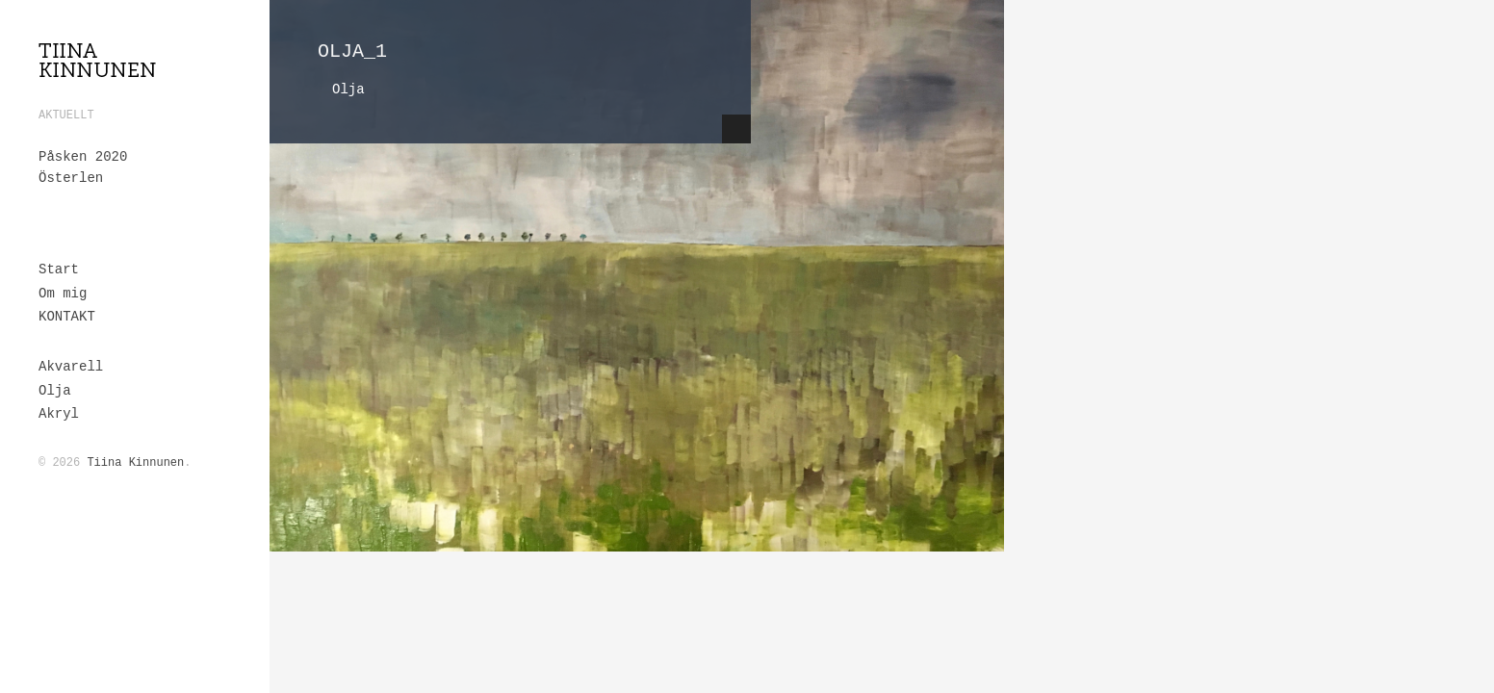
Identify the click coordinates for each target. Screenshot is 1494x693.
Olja (55, 390)
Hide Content (736, 129)
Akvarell (71, 366)
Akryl (59, 414)
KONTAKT (67, 316)
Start (59, 269)
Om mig (63, 293)
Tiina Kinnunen (135, 463)
